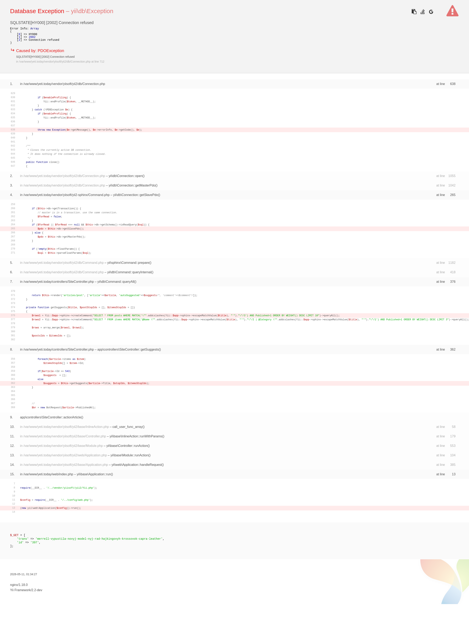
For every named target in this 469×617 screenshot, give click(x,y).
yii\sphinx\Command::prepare (128, 262)
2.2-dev (36, 590)
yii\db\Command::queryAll (115, 281)
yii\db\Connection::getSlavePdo (135, 195)
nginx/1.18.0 (19, 585)
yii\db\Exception (92, 11)
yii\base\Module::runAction (129, 455)
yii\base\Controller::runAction (127, 445)
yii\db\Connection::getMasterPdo (132, 185)
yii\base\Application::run (94, 474)
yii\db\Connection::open (125, 176)
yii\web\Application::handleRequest (137, 464)
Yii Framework (20, 590)
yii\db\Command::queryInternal (129, 272)
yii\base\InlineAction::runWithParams (136, 436)
